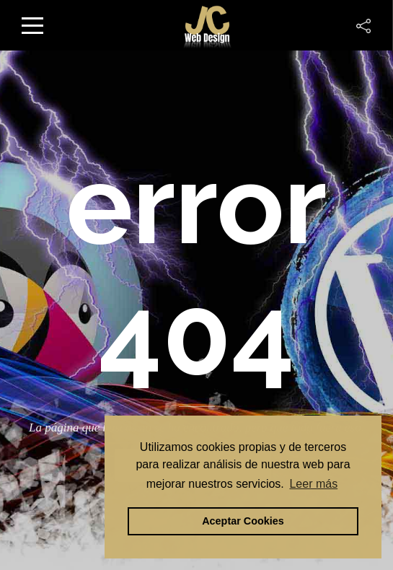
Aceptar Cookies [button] (243, 521)
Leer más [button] (313, 484)
